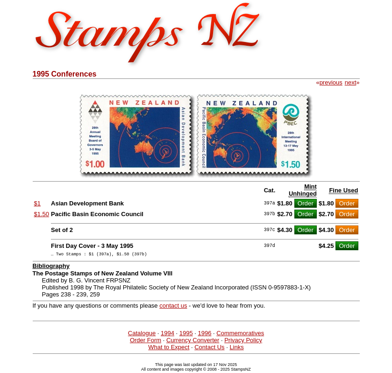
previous (331, 82)
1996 (205, 334)
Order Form (145, 341)
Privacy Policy (243, 341)
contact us (173, 306)
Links (236, 348)
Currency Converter (192, 341)
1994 (167, 334)
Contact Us (209, 348)
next (350, 82)
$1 (37, 203)
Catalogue (142, 334)
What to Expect (168, 348)
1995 (186, 334)
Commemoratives (240, 334)
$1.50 (42, 214)
